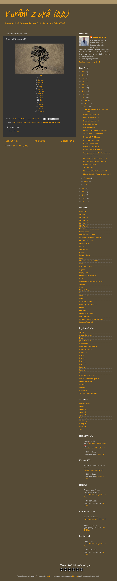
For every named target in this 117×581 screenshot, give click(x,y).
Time (40, 78)
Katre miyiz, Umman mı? (88, 304)
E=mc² (81, 299)
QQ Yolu (82, 270)
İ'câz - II (82, 358)
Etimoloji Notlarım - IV (91, 114)
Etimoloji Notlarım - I (90, 164)
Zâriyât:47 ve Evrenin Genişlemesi (91, 319)
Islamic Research (85, 349)
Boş (40, 87)
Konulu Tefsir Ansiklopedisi (89, 379)
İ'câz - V (82, 367)
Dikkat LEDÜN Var (90, 124)
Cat (41, 100)
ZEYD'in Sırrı (88, 168)
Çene (41, 96)
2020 (84, 84)
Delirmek (40, 82)
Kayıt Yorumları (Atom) (19, 146)
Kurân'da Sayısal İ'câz (91, 146)
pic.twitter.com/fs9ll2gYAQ (93, 470)
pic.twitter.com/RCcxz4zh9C (94, 448)
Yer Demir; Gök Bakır (87, 235)
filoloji (33, 122)
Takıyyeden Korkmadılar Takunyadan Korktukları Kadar (96, 154)
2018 (84, 91)
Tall (40, 76)
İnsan (41, 107)
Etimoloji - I (83, 214)
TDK (81, 429)
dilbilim (21, 122)
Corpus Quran (84, 403)
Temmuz (87, 178)
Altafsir (81, 332)
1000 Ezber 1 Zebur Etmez (93, 134)
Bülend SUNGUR (99, 37)
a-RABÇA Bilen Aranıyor (92, 140)
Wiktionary (83, 421)
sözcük (51, 122)
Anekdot (41, 111)
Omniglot (82, 424)
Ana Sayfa (40, 140)
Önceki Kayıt (67, 140)
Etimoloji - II (83, 217)
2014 (84, 192)
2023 (84, 75)
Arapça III (82, 412)
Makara (40, 89)
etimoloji (27, 122)
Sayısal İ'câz (83, 249)
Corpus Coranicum (86, 335)
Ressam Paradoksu (90, 143)
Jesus (81, 258)
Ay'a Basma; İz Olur (86, 240)
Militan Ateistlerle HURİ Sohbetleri (95, 130)
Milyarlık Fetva (84, 290)
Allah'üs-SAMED (89, 127)
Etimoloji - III (83, 220)
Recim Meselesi (85, 316)
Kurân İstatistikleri (85, 382)
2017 (84, 94)
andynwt (50, 576)
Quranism (82, 252)
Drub (41, 104)
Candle (40, 80)
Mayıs (86, 181)
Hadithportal (83, 344)
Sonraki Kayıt (12, 140)
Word (41, 98)
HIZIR (81, 278)
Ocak (86, 184)
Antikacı (82, 307)
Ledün (81, 246)
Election (40, 84)
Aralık (86, 100)
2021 (84, 81)
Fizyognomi (83, 272)
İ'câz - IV (82, 364)
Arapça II (82, 409)
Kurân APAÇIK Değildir (87, 275)
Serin (41, 102)
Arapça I (82, 406)
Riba (81, 293)
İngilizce (39, 122)
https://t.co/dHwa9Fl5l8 (97, 443)
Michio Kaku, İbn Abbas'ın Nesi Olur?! (97, 174)
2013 (84, 195)
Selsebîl (82, 284)
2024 (84, 72)
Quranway (83, 390)
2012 (84, 198)
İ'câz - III (82, 361)
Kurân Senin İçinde (86, 313)
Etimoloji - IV (83, 223)
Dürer (81, 338)
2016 (84, 97)
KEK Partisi (83, 226)
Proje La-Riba (84, 296)
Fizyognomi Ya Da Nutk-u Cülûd (95, 171)
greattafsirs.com (85, 341)
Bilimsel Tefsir (84, 243)
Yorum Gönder (14, 131)
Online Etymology (85, 418)
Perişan (40, 93)
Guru (81, 287)
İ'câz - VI (82, 370)
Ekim (86, 106)
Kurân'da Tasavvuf (86, 322)
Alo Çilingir (83, 310)
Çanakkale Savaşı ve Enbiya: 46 (91, 281)
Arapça (15, 122)
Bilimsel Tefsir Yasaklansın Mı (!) (95, 161)
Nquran (82, 387)
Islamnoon (83, 352)
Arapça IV (82, 415)
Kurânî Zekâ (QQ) (36, 14)
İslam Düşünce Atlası (87, 376)
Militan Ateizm (84, 232)
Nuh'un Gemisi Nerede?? (92, 150)
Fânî (41, 109)
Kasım (86, 103)
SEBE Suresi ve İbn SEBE (88, 261)
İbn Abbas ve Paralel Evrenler (90, 238)
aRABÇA (82, 211)
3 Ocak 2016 (101, 454)
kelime (45, 122)
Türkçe (57, 122)
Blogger (75, 576)
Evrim (81, 264)
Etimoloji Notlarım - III (91, 118)
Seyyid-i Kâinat (84, 255)
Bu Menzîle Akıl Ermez (91, 137)
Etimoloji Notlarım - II (91, 121)
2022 (84, 78)
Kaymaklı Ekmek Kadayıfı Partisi (95, 158)
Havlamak (40, 91)
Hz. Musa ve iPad (85, 302)
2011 (84, 201)
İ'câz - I (81, 355)
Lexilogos (82, 427)
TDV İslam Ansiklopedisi (88, 393)
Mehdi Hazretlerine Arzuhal (89, 229)
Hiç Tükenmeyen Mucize (88, 347)
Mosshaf (82, 384)
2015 (84, 188)
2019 (84, 88)
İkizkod (81, 373)
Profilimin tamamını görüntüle (90, 62)
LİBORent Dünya (85, 267)
